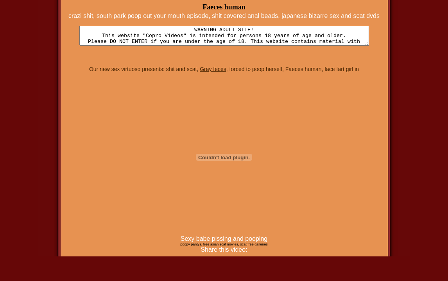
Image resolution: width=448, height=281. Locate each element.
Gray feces (213, 72)
